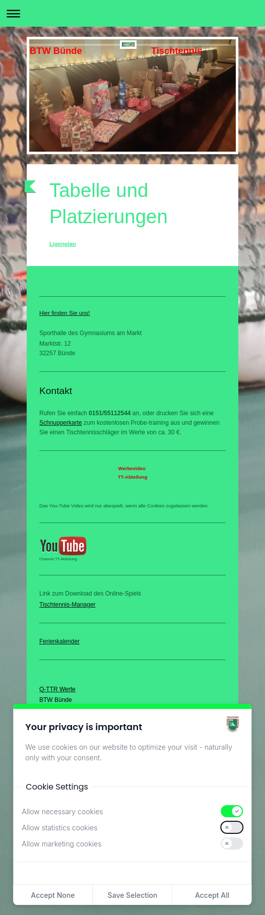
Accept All (212, 895)
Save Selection (133, 895)
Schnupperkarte (60, 422)
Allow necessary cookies (62, 811)
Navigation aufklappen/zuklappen (132, 13)
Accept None (53, 895)
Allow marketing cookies (61, 843)
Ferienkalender (59, 641)
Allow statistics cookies (59, 827)
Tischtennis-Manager (67, 604)
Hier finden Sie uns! (64, 313)
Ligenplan (62, 244)
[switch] (232, 811)
